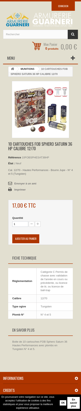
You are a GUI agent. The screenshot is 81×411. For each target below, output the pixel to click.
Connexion (63, 6)
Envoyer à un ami (25, 183)
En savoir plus (73, 403)
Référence (14, 157)
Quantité (17, 217)
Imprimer (20, 189)
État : (11, 163)
